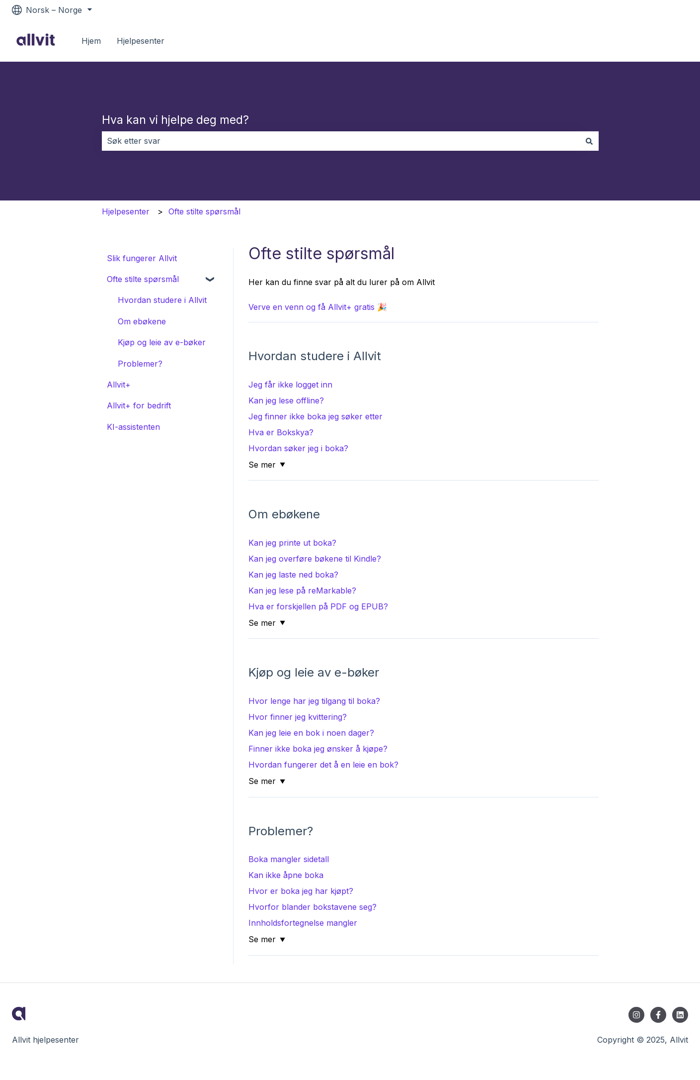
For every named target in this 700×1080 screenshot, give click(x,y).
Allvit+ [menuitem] (119, 385)
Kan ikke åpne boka (285, 875)
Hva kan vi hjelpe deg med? (175, 120)
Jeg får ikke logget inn (290, 385)
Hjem (91, 41)
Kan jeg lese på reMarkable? (302, 590)
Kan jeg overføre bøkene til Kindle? (314, 559)
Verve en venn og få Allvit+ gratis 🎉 (317, 307)
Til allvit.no (658, 41)
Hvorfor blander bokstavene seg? (312, 907)
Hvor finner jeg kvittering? (297, 717)
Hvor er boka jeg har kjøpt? (300, 891)
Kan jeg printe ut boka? (292, 543)
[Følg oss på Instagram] (636, 1015)
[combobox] (341, 140)
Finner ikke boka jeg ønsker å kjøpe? (318, 749)
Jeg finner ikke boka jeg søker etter (315, 416)
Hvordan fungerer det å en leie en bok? (323, 765)
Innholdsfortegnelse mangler (302, 923)
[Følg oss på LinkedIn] (680, 1015)
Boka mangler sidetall (288, 859)
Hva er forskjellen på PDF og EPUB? (318, 606)
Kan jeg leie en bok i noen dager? (311, 733)
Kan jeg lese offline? (286, 400)
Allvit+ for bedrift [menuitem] (139, 405)
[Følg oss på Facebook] (658, 1015)
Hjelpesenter (140, 41)
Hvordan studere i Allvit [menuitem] (162, 300)
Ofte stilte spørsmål (204, 211)
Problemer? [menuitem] (140, 364)
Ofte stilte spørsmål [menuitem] (143, 279)
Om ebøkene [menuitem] (142, 321)
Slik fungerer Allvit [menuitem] (142, 258)
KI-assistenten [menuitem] (133, 427)
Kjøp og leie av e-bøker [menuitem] (162, 342)
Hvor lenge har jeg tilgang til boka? (314, 701)
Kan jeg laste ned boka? (293, 575)
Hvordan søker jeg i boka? (298, 448)
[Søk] (589, 140)
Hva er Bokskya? (280, 432)
